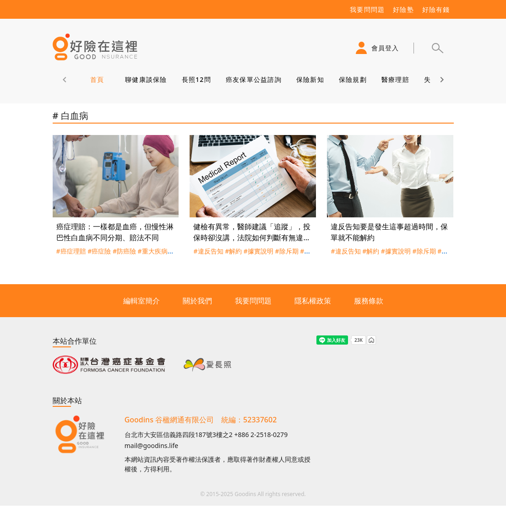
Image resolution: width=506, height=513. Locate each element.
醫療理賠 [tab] (395, 79)
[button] (437, 48)
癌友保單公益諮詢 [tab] (253, 79)
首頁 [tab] (97, 79)
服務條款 (368, 301)
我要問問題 (253, 301)
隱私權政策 (312, 301)
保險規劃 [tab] (352, 79)
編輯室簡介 (141, 301)
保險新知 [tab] (310, 79)
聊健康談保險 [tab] (146, 79)
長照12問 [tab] (196, 79)
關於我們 (197, 301)
